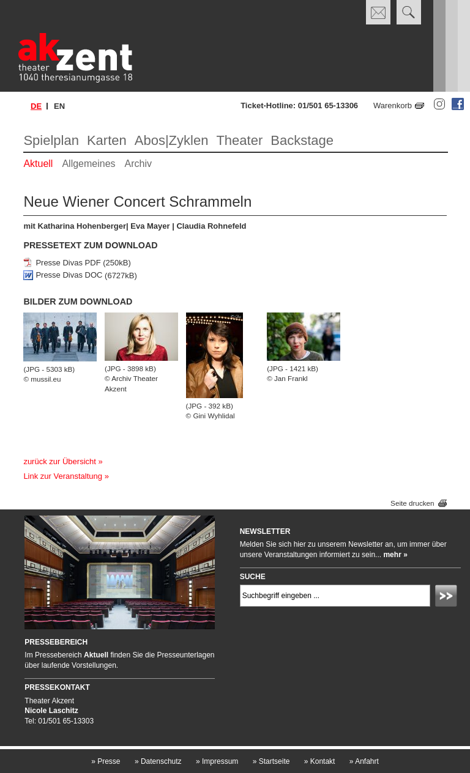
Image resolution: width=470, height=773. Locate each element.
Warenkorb (392, 105)
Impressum (217, 761)
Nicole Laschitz (51, 710)
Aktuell (38, 163)
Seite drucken (412, 504)
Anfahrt (364, 761)
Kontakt (319, 761)
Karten (107, 140)
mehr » (395, 554)
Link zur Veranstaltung (62, 476)
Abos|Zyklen (172, 140)
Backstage (302, 140)
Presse (105, 761)
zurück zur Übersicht (59, 461)
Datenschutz (158, 761)
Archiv (138, 163)
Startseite (271, 761)
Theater (239, 140)
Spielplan (51, 140)
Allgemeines (88, 163)
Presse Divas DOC (68, 275)
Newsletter (265, 531)
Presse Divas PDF (67, 262)
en (59, 106)
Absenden (448, 597)
